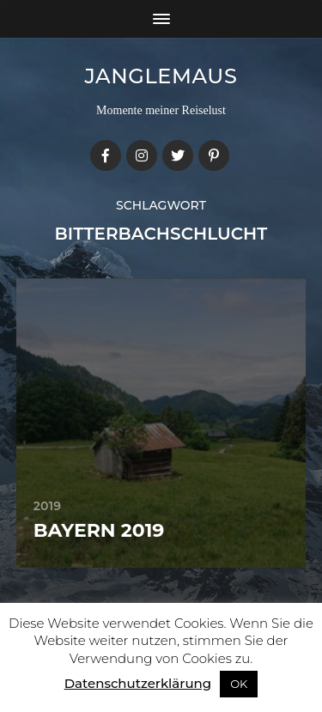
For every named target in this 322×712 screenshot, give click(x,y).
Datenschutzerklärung (137, 683)
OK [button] (238, 684)
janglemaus (161, 76)
